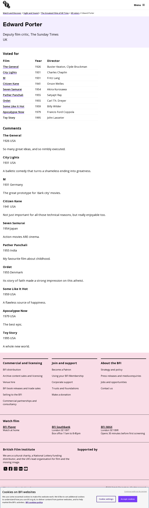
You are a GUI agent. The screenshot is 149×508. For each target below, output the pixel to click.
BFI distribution (12, 369)
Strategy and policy (111, 369)
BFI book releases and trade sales (22, 388)
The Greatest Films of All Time (55, 13)
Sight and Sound (31, 13)
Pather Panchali (13, 95)
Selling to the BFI (12, 394)
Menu (139, 5)
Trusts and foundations (65, 388)
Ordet (6, 100)
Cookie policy (27, 487)
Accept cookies (128, 500)
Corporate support (62, 382)
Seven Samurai (12, 89)
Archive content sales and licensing (22, 375)
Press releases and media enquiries (121, 375)
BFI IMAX (106, 427)
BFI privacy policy (11, 487)
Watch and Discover (12, 13)
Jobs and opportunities (114, 382)
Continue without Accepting (135, 493)
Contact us (107, 388)
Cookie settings (106, 500)
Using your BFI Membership (68, 375)
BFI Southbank (61, 427)
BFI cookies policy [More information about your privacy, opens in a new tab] (34, 503)
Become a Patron (61, 369)
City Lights (10, 72)
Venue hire (9, 382)
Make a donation (61, 394)
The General (11, 66)
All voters (75, 13)
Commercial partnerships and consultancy (20, 402)
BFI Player (9, 427)
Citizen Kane (11, 83)
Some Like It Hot (13, 106)
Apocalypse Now (13, 112)
